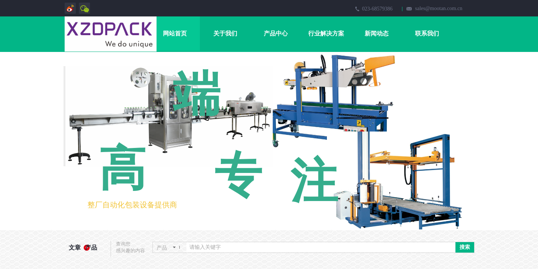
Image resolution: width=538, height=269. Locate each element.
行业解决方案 (326, 33)
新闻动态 (377, 33)
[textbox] (320, 247)
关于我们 (225, 33)
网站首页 (175, 33)
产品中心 (276, 33)
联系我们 (427, 33)
